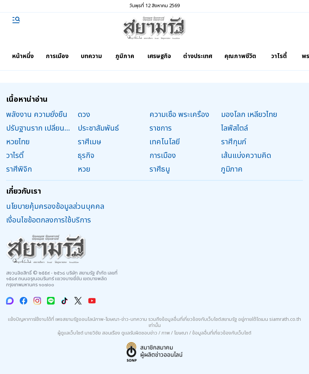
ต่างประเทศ (197, 56)
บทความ (91, 56)
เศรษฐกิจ (159, 56)
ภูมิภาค (124, 56)
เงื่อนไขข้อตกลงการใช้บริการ (48, 220)
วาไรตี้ (279, 56)
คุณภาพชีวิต (240, 56)
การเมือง (57, 56)
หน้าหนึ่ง (23, 56)
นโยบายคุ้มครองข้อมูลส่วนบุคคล (55, 206)
